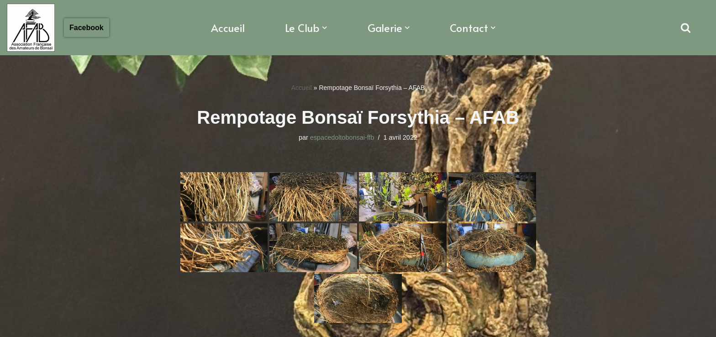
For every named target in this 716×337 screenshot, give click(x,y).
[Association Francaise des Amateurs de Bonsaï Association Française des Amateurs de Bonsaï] (31, 28)
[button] (324, 28)
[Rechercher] (685, 27)
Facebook (86, 28)
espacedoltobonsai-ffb (342, 137)
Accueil (228, 28)
